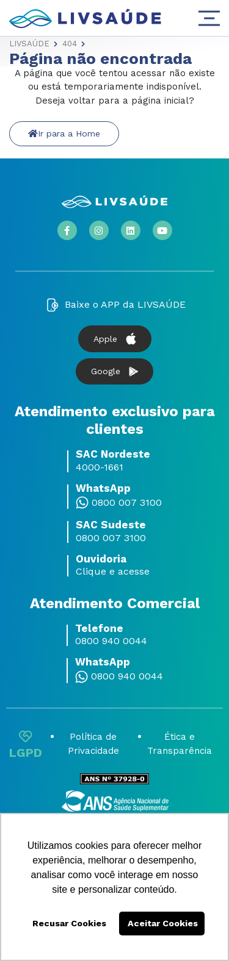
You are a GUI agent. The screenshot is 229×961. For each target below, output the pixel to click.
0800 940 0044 (111, 641)
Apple (114, 339)
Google (114, 371)
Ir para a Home (64, 133)
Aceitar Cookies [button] (163, 923)
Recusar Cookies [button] (69, 923)
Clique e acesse (113, 571)
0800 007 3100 (127, 503)
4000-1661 (99, 467)
